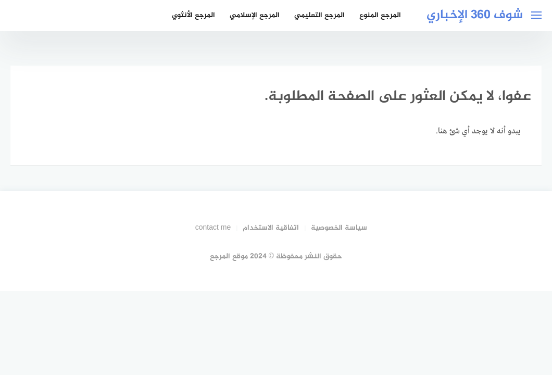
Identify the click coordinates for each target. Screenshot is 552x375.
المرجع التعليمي (319, 15)
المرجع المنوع (380, 15)
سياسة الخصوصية (339, 228)
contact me (213, 228)
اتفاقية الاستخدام (271, 228)
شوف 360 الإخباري (474, 15)
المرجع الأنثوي (193, 15)
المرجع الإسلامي (255, 15)
